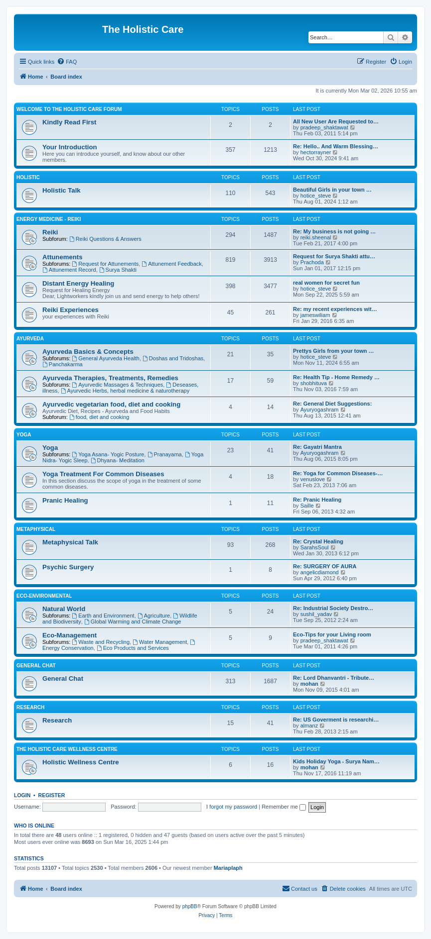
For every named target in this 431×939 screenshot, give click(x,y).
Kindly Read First (69, 122)
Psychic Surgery (68, 567)
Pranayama (164, 454)
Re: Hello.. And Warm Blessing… (335, 146)
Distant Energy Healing (78, 283)
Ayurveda (30, 338)
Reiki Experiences (70, 309)
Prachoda (312, 262)
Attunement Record (69, 270)
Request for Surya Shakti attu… (334, 256)
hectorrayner (315, 152)
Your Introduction (69, 147)
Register (51, 795)
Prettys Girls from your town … (333, 351)
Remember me (284, 807)
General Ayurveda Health (106, 358)
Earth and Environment (103, 616)
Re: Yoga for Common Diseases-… (338, 473)
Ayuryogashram (319, 410)
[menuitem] (67, 62)
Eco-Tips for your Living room (332, 634)
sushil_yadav (316, 614)
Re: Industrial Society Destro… (333, 608)
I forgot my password (231, 807)
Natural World (63, 609)
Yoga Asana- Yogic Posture (108, 454)
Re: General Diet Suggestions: (332, 404)
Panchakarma (62, 364)
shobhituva (313, 383)
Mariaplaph (228, 868)
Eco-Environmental (44, 596)
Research (30, 707)
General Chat (36, 665)
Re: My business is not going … (334, 231)
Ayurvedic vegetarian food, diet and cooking (111, 404)
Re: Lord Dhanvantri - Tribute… (333, 678)
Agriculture (154, 616)
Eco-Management (69, 635)
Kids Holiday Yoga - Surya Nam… (336, 761)
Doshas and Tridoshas (173, 358)
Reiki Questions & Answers (105, 239)
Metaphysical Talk (70, 542)
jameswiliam (315, 315)
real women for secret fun (326, 283)
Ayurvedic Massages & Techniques (117, 385)
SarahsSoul (314, 547)
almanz (309, 726)
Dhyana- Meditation (117, 460)
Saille (307, 506)
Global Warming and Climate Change (132, 622)
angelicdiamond (319, 572)
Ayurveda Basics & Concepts (88, 351)
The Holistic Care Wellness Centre (67, 749)
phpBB (189, 906)
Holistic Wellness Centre (80, 762)
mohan (309, 684)
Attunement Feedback (171, 264)
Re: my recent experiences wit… (335, 309)
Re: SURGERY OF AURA (324, 566)
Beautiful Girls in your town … (332, 190)
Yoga (23, 434)
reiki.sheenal (315, 237)
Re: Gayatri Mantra (317, 447)
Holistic (28, 177)
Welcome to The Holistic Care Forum (69, 109)
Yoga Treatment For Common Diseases (103, 474)
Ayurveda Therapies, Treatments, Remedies (110, 378)
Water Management (160, 642)
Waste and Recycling (101, 642)
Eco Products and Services (133, 648)
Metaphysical (35, 529)
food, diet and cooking (99, 417)
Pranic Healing (65, 500)
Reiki (50, 232)
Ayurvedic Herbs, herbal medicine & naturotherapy (125, 391)
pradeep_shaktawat (324, 127)
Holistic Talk (61, 190)
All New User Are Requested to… (336, 121)
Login (22, 795)
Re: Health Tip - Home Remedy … (336, 377)
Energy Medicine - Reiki (48, 219)
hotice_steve (315, 196)
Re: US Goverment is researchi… (336, 720)
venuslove (312, 479)
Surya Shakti (118, 270)
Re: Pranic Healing (317, 500)
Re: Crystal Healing (318, 541)
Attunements (62, 257)
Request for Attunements (105, 264)
